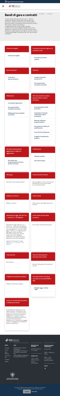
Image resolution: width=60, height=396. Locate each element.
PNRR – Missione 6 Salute (49, 353)
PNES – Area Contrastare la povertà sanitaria (48, 358)
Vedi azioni (49, 14)
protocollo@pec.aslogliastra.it (21, 355)
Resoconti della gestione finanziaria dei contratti (40, 256)
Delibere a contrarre (12, 196)
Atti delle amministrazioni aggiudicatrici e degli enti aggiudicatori (14, 151)
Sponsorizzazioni (11, 70)
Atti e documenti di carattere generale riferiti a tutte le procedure (41, 98)
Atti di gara (9, 175)
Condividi (42, 14)
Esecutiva (35, 70)
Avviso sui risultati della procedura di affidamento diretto (16, 301)
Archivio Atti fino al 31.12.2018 (36, 349)
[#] (45, 368)
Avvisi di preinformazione (40, 175)
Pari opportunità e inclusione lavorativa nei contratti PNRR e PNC (42, 278)
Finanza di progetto (12, 48)
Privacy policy (34, 391)
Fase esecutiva (10, 255)
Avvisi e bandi (37, 196)
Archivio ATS (47, 349)
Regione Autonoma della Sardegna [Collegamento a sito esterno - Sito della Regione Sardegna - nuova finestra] (15, 1)
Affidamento (10, 96)
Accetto (27, 392)
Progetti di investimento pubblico (16, 276)
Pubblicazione (37, 149)
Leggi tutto (15, 242)
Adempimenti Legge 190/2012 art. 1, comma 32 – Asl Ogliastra (16, 216)
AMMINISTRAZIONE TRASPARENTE (49, 346)
